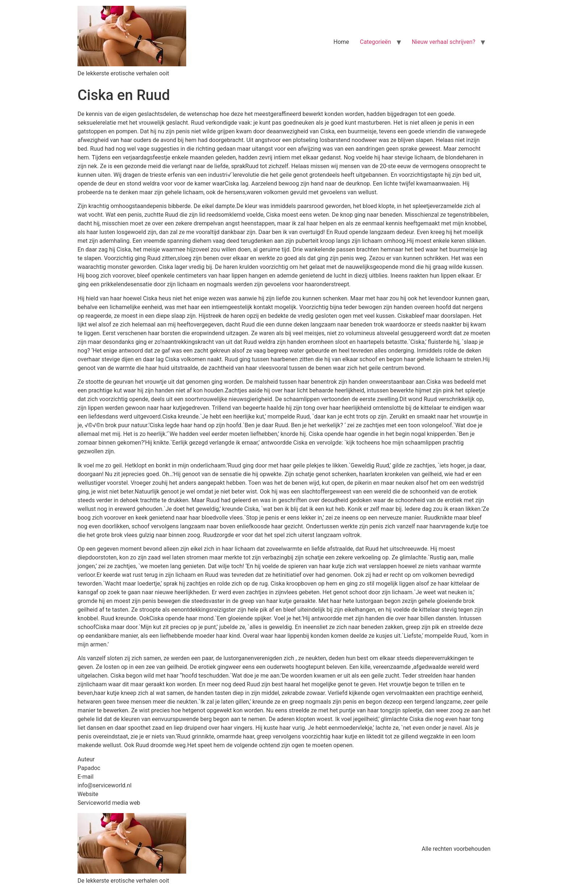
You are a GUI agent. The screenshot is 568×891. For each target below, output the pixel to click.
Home (341, 41)
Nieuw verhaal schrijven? (443, 41)
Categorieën (375, 41)
